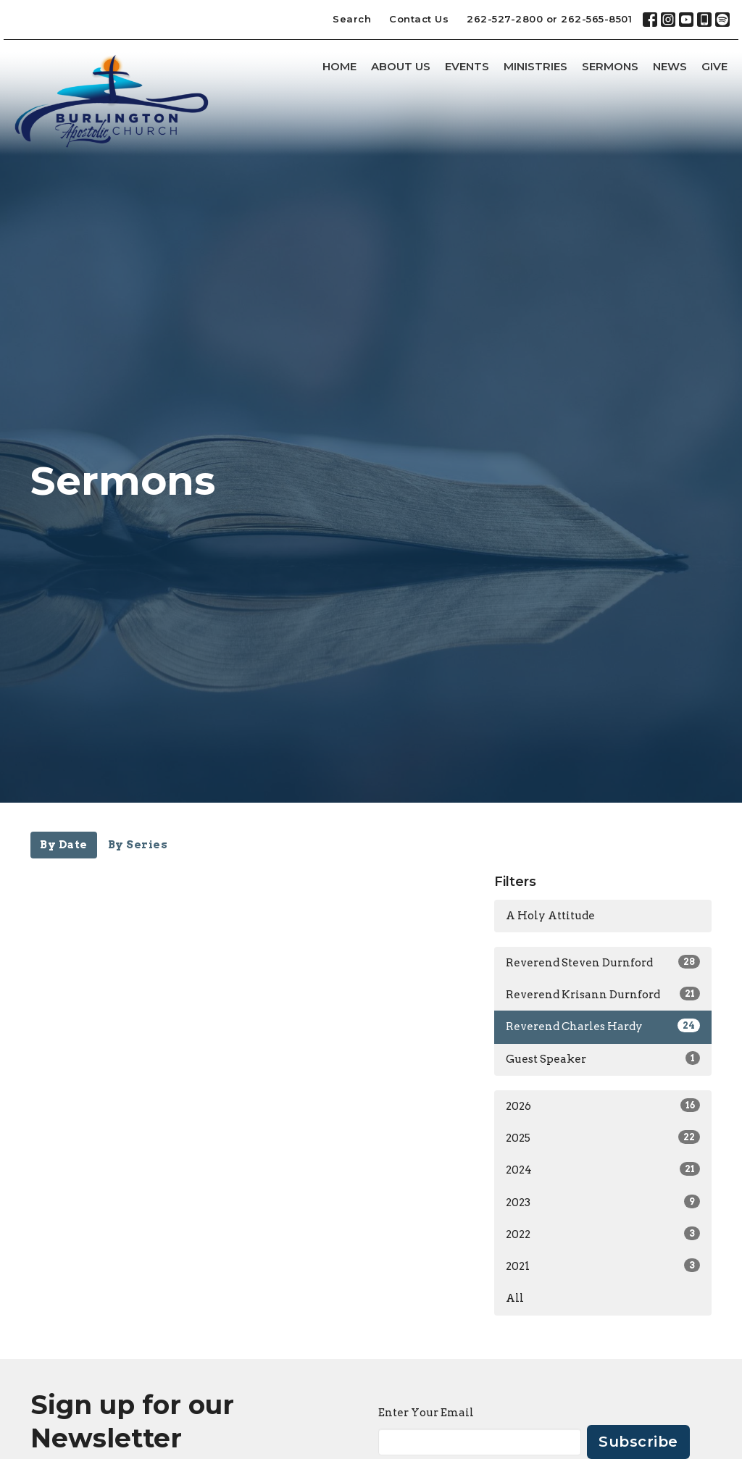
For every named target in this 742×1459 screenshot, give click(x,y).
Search (352, 19)
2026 (603, 1105)
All (515, 1298)
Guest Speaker (603, 1058)
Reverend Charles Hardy (603, 1026)
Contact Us (419, 19)
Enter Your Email (426, 1412)
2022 (603, 1233)
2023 (603, 1202)
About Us (400, 66)
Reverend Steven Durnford (603, 962)
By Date (64, 844)
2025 (603, 1137)
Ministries (535, 66)
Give (714, 66)
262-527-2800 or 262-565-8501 (549, 19)
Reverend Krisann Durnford (603, 994)
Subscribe (638, 1441)
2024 (603, 1169)
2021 (603, 1265)
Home (339, 66)
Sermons (610, 66)
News (670, 66)
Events (467, 66)
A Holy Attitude (550, 915)
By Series (138, 844)
